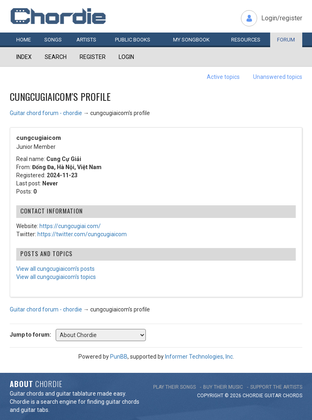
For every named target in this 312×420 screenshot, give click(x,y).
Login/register (281, 18)
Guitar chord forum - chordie (46, 113)
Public (132, 40)
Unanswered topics (277, 77)
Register (93, 57)
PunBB (119, 356)
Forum (286, 40)
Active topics (223, 77)
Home (23, 40)
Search (56, 57)
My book (191, 40)
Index (24, 57)
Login (126, 57)
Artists (86, 40)
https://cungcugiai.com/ (70, 226)
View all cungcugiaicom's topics (56, 277)
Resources (245, 40)
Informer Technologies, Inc (199, 356)
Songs (53, 40)
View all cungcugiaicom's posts (55, 268)
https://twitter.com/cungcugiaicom (82, 234)
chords (292, 395)
